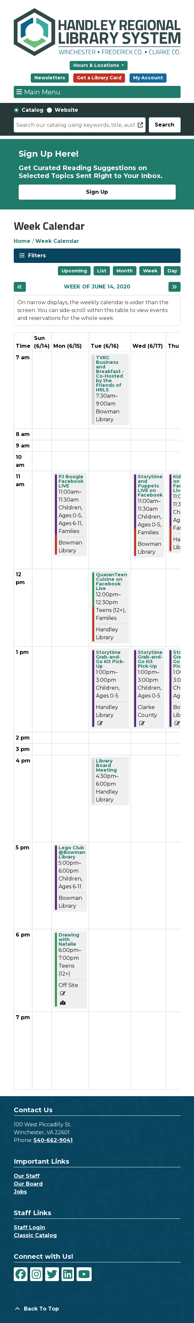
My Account (148, 78)
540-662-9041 (53, 1140)
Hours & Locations (96, 65)
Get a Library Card (99, 78)
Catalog (33, 110)
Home (22, 241)
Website (66, 110)
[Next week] (174, 287)
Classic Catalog (35, 1235)
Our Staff (27, 1176)
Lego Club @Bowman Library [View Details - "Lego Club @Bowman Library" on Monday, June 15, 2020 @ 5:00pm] (72, 852)
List (101, 271)
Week (150, 271)
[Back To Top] (97, 1309)
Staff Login (29, 1227)
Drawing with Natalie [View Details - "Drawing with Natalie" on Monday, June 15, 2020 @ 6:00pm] (69, 939)
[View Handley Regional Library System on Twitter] (52, 1274)
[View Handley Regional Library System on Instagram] (36, 1274)
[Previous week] (20, 287)
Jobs (20, 1192)
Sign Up (97, 192)
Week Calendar (57, 241)
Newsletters (49, 78)
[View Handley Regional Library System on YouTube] (84, 1274)
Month (124, 271)
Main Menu (38, 92)
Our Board (28, 1184)
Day (172, 271)
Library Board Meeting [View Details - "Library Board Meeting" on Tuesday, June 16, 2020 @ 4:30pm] (106, 765)
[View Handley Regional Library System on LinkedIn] (68, 1274)
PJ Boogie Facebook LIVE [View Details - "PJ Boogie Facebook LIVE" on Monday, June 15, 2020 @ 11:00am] (71, 481)
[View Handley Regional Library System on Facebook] (20, 1274)
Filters (36, 255)
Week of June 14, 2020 (97, 287)
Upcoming (74, 271)
